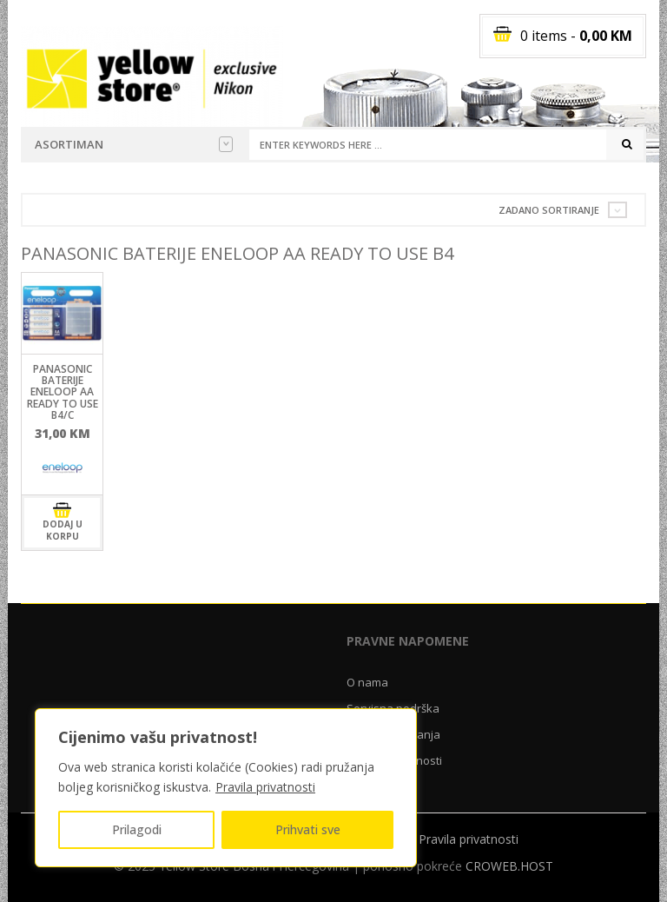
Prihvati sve (307, 829)
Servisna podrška (393, 708)
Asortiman (134, 144)
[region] (226, 787)
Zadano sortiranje (549, 209)
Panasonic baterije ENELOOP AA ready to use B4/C (62, 391)
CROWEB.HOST (509, 866)
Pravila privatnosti (265, 787)
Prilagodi (137, 829)
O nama (367, 682)
